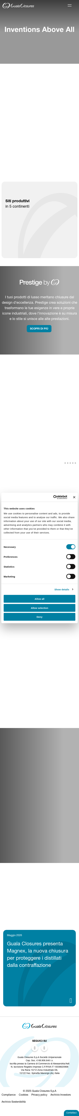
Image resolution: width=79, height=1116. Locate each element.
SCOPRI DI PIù (39, 329)
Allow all (39, 599)
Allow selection (39, 607)
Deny (40, 617)
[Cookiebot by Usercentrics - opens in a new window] (53, 497)
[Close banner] (74, 497)
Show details (61, 589)
